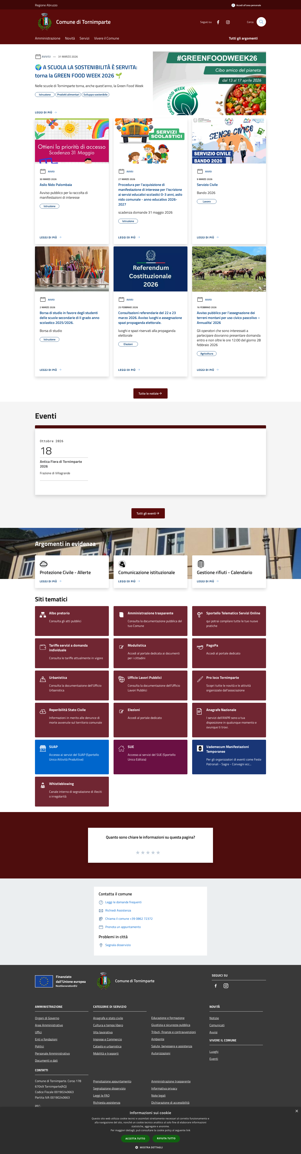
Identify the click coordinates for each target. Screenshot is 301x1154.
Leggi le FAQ (101, 1095)
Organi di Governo (47, 1018)
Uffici (38, 1032)
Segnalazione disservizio (109, 1088)
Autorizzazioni (160, 1053)
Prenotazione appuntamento (112, 1081)
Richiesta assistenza (106, 1102)
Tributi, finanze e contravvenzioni (173, 1032)
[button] (150, 1147)
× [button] (296, 1111)
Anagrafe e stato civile (108, 1018)
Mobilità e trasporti (106, 1053)
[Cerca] (261, 22)
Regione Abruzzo (46, 5)
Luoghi (213, 1051)
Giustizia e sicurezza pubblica (170, 1025)
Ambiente (157, 1039)
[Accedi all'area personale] (246, 5)
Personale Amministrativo (52, 1053)
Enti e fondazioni (46, 1039)
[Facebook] (216, 21)
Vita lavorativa (103, 1032)
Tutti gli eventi (148, 513)
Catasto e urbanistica (107, 1046)
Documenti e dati (46, 1060)
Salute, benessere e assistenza (171, 1046)
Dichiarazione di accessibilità (170, 1102)
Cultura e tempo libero (108, 1025)
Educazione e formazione (167, 1017)
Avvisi (46, 56)
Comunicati (217, 1025)
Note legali (158, 1095)
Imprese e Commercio (107, 1039)
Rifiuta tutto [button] (166, 1138)
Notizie (214, 1018)
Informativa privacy (164, 1088)
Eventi (213, 1058)
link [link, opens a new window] (188, 1130)
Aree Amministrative (49, 1025)
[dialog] (150, 1130)
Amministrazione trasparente (171, 1081)
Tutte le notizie (150, 393)
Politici (39, 1046)
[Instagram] (226, 21)
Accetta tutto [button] (135, 1138)
